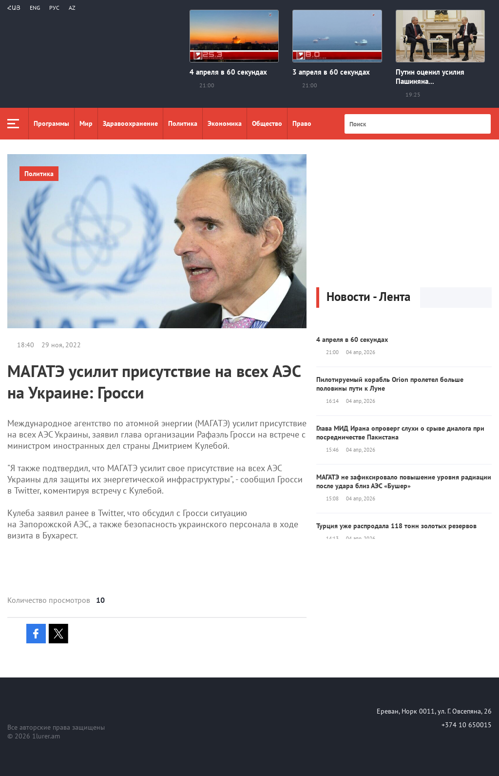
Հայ (13, 7)
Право (301, 123)
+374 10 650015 (466, 724)
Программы (51, 123)
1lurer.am (46, 736)
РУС (54, 7)
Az (72, 7)
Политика (182, 123)
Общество (267, 123)
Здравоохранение (130, 123)
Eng (35, 7)
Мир (86, 123)
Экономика (225, 123)
